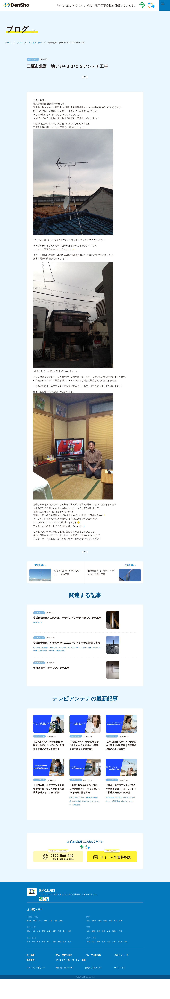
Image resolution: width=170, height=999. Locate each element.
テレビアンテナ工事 (62, 648)
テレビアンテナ (35, 43)
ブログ (20, 43)
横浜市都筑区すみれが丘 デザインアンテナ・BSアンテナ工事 (67, 617)
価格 (90, 648)
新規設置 (76, 805)
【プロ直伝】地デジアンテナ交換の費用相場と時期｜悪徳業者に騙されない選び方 (121, 745)
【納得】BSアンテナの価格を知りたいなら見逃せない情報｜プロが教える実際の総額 (84, 745)
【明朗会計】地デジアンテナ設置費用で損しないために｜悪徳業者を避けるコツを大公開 (48, 789)
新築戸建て (43, 650)
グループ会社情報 (93, 955)
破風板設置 (61, 650)
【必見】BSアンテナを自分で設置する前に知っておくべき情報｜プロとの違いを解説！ (48, 745)
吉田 (35, 650)
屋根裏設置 (38, 622)
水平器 (52, 650)
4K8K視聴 (77, 801)
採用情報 (31, 960)
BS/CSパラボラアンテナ (125, 798)
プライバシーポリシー (36, 968)
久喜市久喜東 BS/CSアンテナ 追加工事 (54, 575)
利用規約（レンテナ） (65, 968)
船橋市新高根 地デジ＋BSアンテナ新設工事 (114, 575)
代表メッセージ (121, 955)
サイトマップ (119, 968)
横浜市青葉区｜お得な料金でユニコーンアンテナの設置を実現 (66, 643)
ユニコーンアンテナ (79, 648)
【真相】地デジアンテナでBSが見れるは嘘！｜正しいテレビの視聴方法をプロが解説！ (121, 789)
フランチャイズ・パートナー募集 (71, 960)
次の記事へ (130, 565)
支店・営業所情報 (64, 955)
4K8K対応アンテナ (77, 798)
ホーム (8, 43)
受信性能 (97, 648)
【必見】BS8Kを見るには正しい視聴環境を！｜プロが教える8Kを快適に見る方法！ (84, 789)
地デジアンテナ (128, 801)
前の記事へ (40, 565)
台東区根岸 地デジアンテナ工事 (51, 667)
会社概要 (31, 955)
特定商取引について (93, 968)
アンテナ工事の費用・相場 (43, 648)
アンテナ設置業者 (113, 801)
